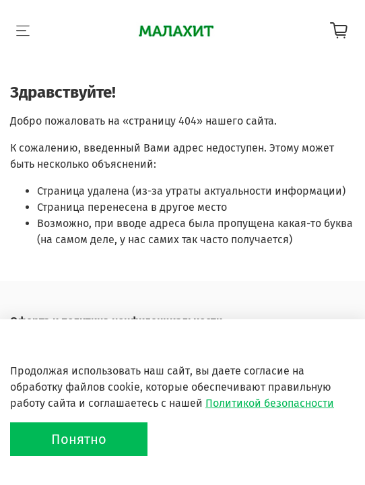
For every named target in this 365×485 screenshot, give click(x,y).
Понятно (78, 439)
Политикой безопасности (269, 403)
